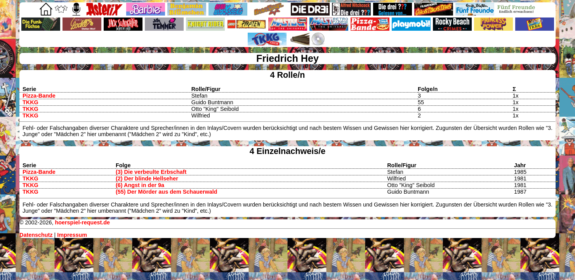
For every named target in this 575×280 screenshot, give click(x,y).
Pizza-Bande (39, 96)
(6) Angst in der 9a (140, 185)
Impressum (72, 235)
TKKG (30, 102)
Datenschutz (36, 235)
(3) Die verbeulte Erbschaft (151, 172)
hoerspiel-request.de (82, 222)
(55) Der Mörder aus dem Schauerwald (166, 192)
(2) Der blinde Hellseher (147, 178)
